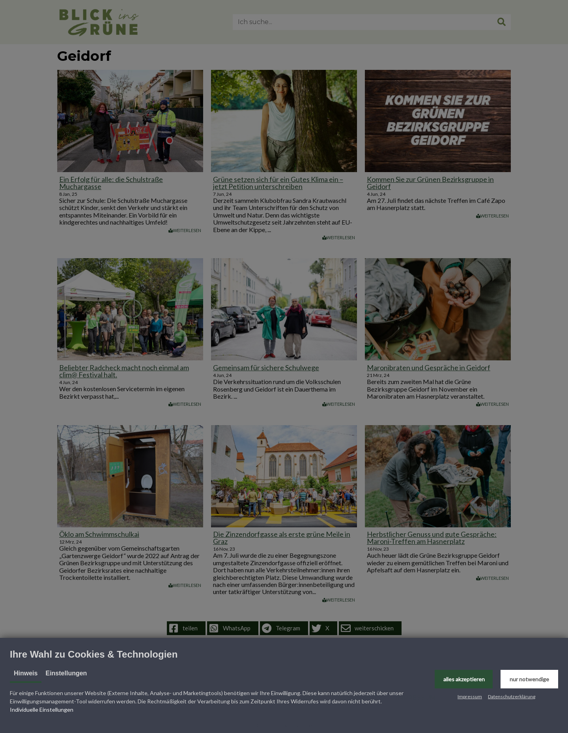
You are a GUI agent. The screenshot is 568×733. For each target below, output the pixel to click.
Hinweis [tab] (25, 673)
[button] (464, 679)
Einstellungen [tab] (66, 673)
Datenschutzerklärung (511, 696)
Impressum (470, 696)
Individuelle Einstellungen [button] (41, 709)
